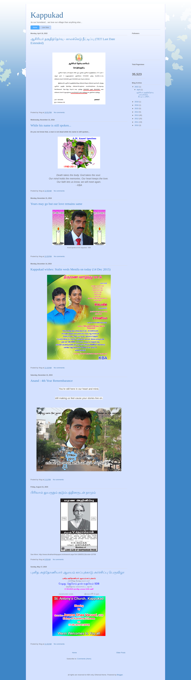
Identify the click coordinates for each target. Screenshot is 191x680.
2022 (137, 87)
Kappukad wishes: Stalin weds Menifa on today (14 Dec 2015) (70, 269)
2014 (137, 112)
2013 (137, 115)
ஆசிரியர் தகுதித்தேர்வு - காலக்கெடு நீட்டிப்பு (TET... (145, 95)
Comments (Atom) (84, 659)
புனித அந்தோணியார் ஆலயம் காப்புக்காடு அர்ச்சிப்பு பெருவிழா (77, 572)
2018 (137, 102)
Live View (45, 27)
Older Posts (120, 653)
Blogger (120, 675)
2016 (137, 105)
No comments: (59, 112)
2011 (137, 122)
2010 (137, 125)
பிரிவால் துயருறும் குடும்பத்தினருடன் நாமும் (63, 492)
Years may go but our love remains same (56, 204)
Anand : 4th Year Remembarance (52, 380)
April (139, 90)
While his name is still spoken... (51, 125)
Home (35, 27)
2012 (137, 119)
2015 (137, 108)
